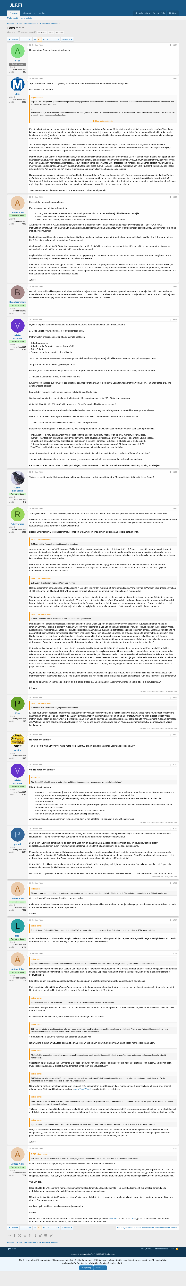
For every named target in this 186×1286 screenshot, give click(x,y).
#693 (175, 197)
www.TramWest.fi (82, 1089)
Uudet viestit (12, 18)
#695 (175, 320)
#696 (175, 472)
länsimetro (42, 32)
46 (35, 39)
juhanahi (13, 32)
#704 (175, 954)
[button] (34, 13)
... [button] (26, 39)
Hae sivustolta (26, 18)
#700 (175, 765)
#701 (175, 829)
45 (30, 39)
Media (42, 13)
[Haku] (173, 13)
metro (51, 32)
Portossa (113, 1218)
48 (44, 39)
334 (57, 39)
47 (39, 39)
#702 (175, 883)
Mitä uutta (27, 13)
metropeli (59, 32)
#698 (175, 698)
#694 (175, 287)
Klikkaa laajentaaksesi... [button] (103, 121)
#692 (175, 78)
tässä (133, 1218)
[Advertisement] (93, 1253)
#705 (175, 1148)
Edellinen (14, 39)
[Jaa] (170, 45)
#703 (175, 920)
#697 (175, 509)
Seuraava (66, 39)
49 (48, 39)
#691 (175, 45)
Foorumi (13, 13)
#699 (175, 735)
